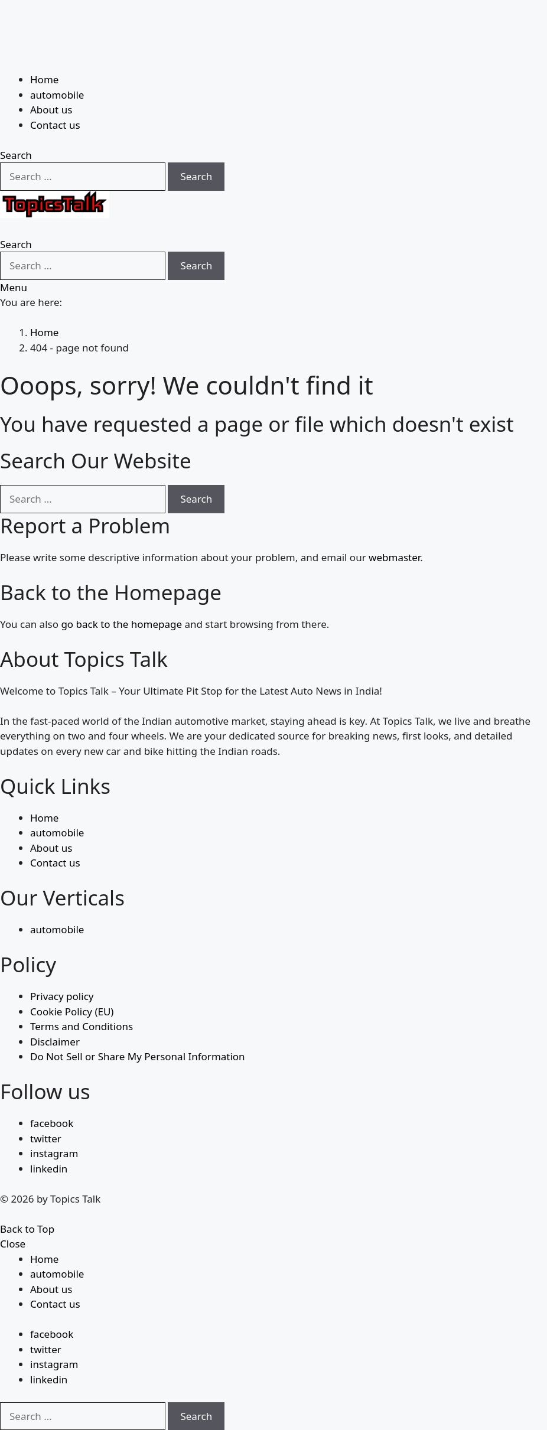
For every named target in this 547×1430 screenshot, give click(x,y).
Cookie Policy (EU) (71, 1011)
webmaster (394, 557)
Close (12, 1243)
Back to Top (27, 1229)
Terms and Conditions (81, 1026)
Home (44, 79)
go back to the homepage (121, 624)
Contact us (55, 125)
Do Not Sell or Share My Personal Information (137, 1056)
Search (196, 176)
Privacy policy (61, 996)
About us (51, 109)
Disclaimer (55, 1041)
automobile (57, 95)
